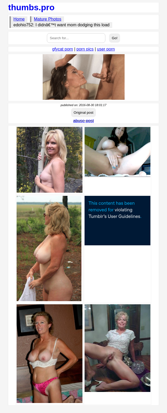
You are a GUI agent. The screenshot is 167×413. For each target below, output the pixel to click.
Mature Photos (47, 19)
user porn (106, 49)
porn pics (85, 49)
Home (19, 19)
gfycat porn (62, 49)
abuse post (83, 120)
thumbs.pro (31, 7)
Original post (84, 113)
